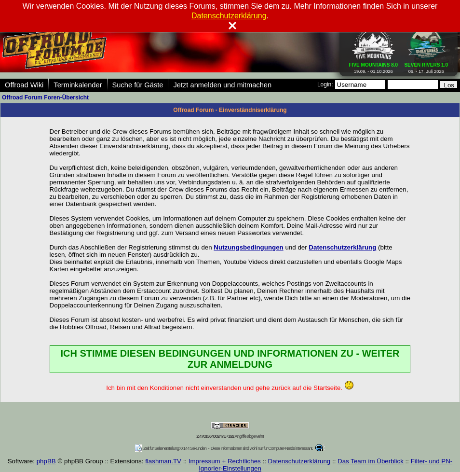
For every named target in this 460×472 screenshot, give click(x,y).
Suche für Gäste (137, 85)
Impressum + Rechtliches (225, 461)
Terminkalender (78, 85)
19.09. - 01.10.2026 (373, 66)
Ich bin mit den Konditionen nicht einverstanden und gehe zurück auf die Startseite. (229, 387)
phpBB (46, 461)
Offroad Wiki (24, 85)
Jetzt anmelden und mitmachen (222, 85)
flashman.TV (163, 461)
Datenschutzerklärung (299, 461)
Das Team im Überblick (371, 461)
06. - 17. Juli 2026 (426, 66)
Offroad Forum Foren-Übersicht (45, 97)
